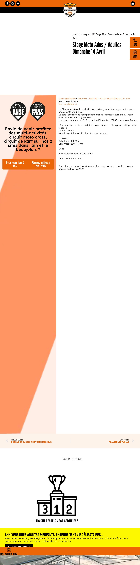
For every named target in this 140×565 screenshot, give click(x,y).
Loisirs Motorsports (81, 34)
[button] (133, 3)
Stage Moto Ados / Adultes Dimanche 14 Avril (109, 98)
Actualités (82, 98)
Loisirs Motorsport (67, 98)
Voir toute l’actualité (68, 104)
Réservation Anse (9, 554)
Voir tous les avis (72, 459)
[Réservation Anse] (9, 550)
